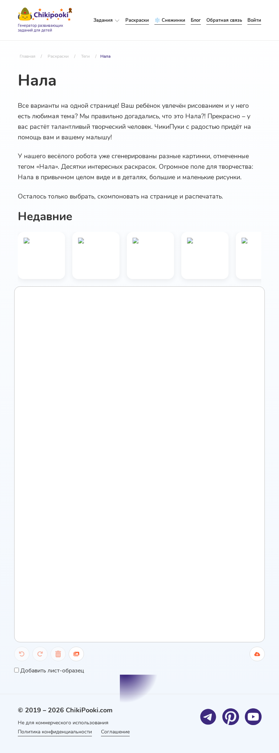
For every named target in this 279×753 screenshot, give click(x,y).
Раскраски (137, 20)
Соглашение (118, 731)
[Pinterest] (230, 716)
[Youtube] (253, 716)
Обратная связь (224, 20)
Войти (254, 20)
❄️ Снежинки (169, 20)
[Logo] (45, 20)
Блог (196, 20)
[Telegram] (208, 716)
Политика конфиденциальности (55, 731)
